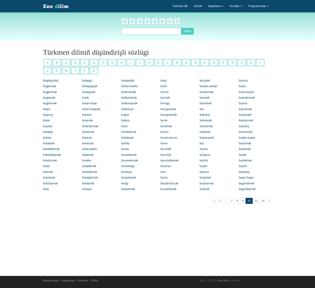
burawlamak (128, 154)
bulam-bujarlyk (91, 109)
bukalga (48, 131)
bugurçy (48, 114)
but (202, 109)
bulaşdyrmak (90, 177)
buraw (125, 149)
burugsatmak (169, 114)
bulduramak (128, 92)
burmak (165, 97)
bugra (46, 109)
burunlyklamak (170, 160)
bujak (46, 120)
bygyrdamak (246, 183)
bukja (46, 166)
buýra (242, 86)
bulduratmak (129, 97)
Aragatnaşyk (68, 280)
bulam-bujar (89, 103)
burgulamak (128, 177)
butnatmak (206, 126)
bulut (124, 126)
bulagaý (87, 80)
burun (164, 143)
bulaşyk (87, 189)
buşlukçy (244, 171)
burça (164, 177)
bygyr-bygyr (246, 177)
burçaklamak (168, 189)
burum (165, 131)
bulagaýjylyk (89, 86)
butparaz (205, 131)
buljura (125, 120)
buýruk (243, 103)
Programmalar (258, 6)
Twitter (94, 280)
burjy (164, 80)
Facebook (82, 280)
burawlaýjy (128, 166)
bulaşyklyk (127, 80)
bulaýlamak (89, 166)
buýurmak (245, 143)
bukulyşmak (50, 183)
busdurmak (207, 92)
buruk (164, 120)
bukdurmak (50, 160)
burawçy (126, 171)
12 (263, 200)
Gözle (187, 31)
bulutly (125, 143)
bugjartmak (50, 92)
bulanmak (88, 131)
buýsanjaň (245, 114)
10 (249, 200)
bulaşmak (88, 183)
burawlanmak (129, 160)
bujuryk (47, 126)
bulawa (86, 160)
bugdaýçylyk (50, 80)
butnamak (206, 120)
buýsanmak (246, 120)
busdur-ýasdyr (209, 86)
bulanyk (87, 137)
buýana (204, 171)
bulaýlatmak (89, 171)
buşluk (243, 166)
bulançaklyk (89, 149)
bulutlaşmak (128, 131)
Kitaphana (216, 6)
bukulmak (49, 177)
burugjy (165, 103)
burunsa (166, 166)
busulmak (206, 103)
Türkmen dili (179, 6)
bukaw (47, 137)
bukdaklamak (51, 149)
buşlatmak (245, 160)
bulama (86, 114)
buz (202, 143)
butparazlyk (207, 137)
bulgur (125, 114)
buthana (205, 114)
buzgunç (205, 154)
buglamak (49, 97)
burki (164, 86)
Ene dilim (223, 280)
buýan (203, 166)
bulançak (87, 143)
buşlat (242, 154)
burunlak (166, 149)
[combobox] (151, 31)
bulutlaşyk (127, 137)
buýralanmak (247, 97)
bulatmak (88, 154)
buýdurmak (207, 183)
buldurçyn (127, 109)
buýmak (205, 189)
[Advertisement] (157, 239)
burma (165, 92)
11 (256, 200)
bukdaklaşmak (52, 154)
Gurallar (236, 6)
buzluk (204, 160)
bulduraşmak (129, 103)
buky (46, 189)
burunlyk (166, 154)
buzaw (204, 149)
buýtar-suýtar (247, 137)
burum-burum (169, 137)
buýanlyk (205, 177)
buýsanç (244, 126)
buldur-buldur (129, 86)
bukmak (48, 171)
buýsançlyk (246, 131)
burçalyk (205, 80)
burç (163, 171)
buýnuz (243, 80)
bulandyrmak (90, 126)
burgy (124, 183)
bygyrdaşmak (247, 189)
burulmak (166, 126)
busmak (205, 97)
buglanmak (50, 103)
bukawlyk (49, 143)
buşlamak (245, 149)
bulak (85, 97)
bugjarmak (49, 86)
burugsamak (168, 109)
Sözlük (198, 6)
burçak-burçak (169, 183)
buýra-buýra (246, 92)
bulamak (87, 120)
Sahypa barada (50, 280)
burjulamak (128, 189)
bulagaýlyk (88, 92)
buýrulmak (245, 109)
